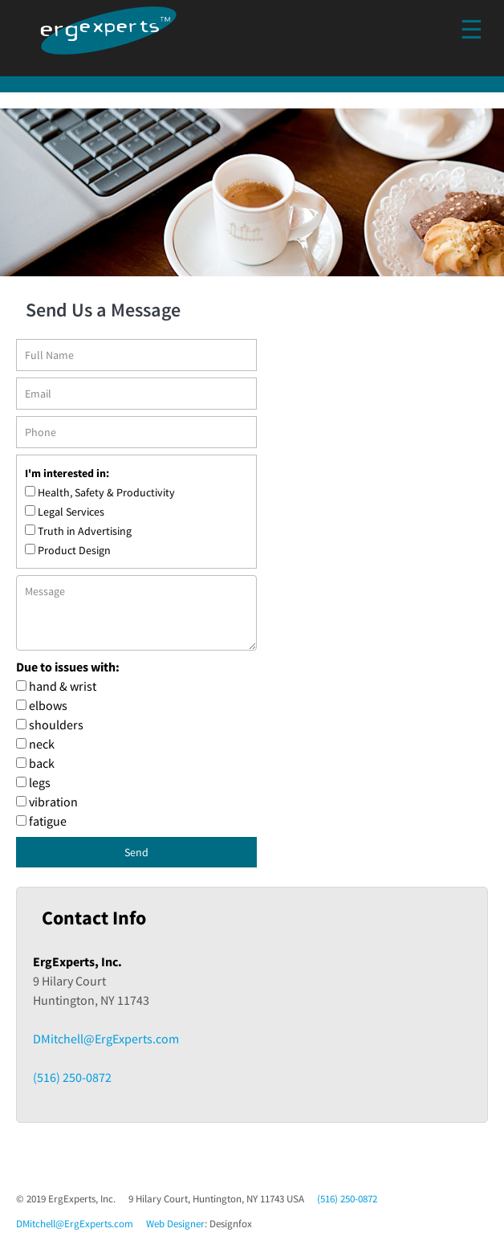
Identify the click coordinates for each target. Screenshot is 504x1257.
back (42, 763)
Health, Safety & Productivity (106, 492)
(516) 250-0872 (72, 1077)
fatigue (48, 821)
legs (40, 782)
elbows (48, 705)
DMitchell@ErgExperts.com (106, 1038)
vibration (53, 802)
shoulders (56, 724)
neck (42, 744)
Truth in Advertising (85, 531)
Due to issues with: (68, 667)
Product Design (74, 550)
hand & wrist (62, 686)
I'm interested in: (67, 473)
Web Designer (175, 1223)
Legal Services (71, 511)
